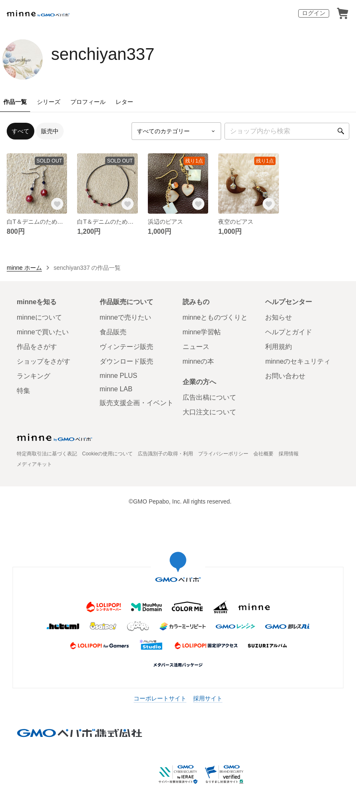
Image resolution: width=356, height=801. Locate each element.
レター (124, 101)
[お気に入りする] (56, 203)
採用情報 (289, 454)
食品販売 (113, 332)
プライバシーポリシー (223, 454)
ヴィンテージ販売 (126, 346)
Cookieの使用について (107, 454)
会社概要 (263, 454)
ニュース (196, 346)
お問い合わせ (285, 376)
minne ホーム (24, 267)
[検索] (341, 131)
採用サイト (207, 698)
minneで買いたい (43, 332)
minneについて (39, 317)
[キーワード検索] (287, 131)
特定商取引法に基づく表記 (47, 454)
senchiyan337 (103, 54)
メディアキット (34, 464)
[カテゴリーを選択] (176, 131)
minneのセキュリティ (297, 361)
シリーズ (48, 101)
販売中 (50, 131)
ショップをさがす (43, 361)
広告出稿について (209, 397)
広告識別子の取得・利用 (165, 454)
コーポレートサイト (160, 698)
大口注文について (209, 412)
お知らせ (278, 317)
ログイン (313, 13)
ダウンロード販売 (126, 361)
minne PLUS (118, 375)
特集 (23, 390)
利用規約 (278, 346)
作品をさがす (37, 346)
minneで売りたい (126, 317)
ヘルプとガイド (288, 332)
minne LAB (116, 389)
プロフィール (88, 101)
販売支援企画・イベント (136, 402)
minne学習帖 (202, 332)
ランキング (33, 376)
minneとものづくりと (215, 317)
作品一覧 (15, 101)
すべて (20, 131)
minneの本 (198, 361)
